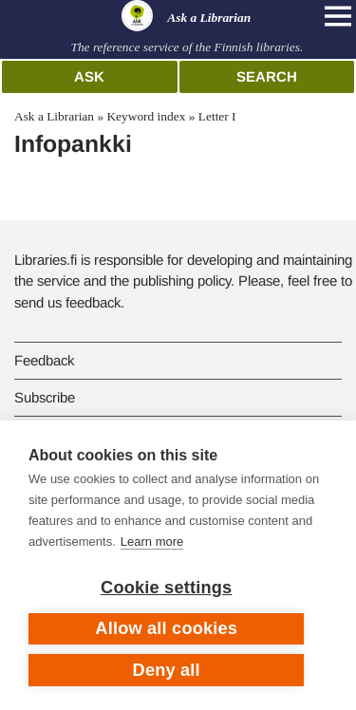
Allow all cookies (166, 628)
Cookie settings (166, 587)
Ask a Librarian (54, 116)
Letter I (217, 116)
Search (266, 76)
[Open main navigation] (338, 16)
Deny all (166, 670)
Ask (89, 76)
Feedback (44, 360)
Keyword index (145, 116)
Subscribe (44, 397)
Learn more (152, 541)
